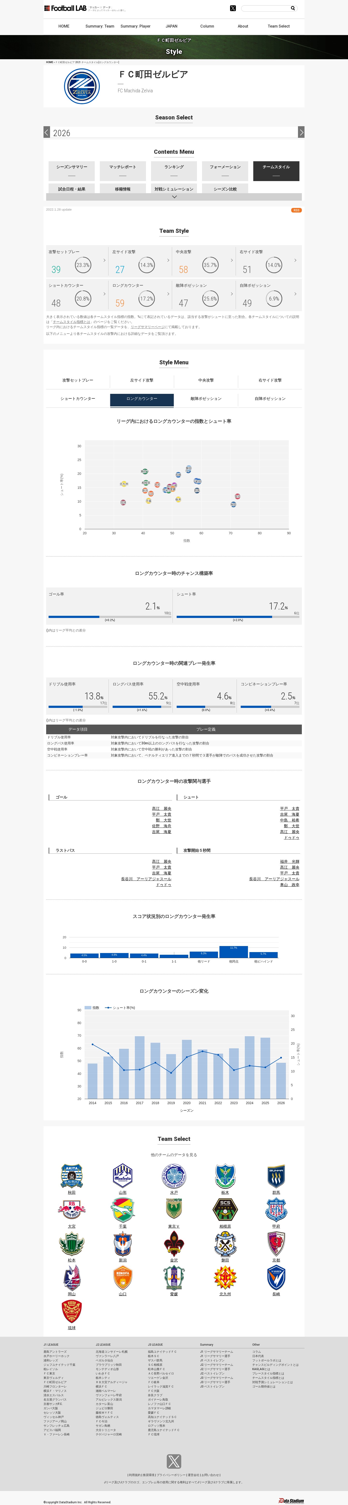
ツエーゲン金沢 (158, 1378)
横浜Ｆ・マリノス (55, 1391)
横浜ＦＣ (101, 1386)
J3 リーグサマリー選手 (215, 1382)
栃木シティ (103, 1378)
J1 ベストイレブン (212, 1360)
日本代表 (258, 1356)
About (243, 26)
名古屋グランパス (55, 1399)
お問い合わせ (210, 1475)
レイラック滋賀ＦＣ (161, 1386)
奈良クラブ (155, 1395)
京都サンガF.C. (53, 1404)
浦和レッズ (51, 1360)
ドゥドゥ (291, 837)
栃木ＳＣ (154, 1356)
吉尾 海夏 (161, 832)
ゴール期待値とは (264, 1386)
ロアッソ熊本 (156, 1425)
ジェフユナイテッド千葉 (59, 1364)
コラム (256, 1351)
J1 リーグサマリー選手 (215, 1356)
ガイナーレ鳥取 (158, 1399)
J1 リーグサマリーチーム (216, 1351)
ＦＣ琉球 (154, 1434)
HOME (63, 26)
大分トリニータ (106, 1430)
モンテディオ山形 (107, 1369)
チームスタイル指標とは (71, 322)
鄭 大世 (163, 820)
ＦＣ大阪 (154, 1391)
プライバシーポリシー (171, 1475)
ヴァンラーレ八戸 (107, 1356)
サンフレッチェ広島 (57, 1425)
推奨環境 (148, 1475)
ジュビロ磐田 (104, 1408)
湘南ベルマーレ (106, 1391)
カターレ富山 (104, 1404)
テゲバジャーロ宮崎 (109, 1434)
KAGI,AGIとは (261, 1369)
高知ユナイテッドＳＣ (162, 1417)
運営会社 (193, 1475)
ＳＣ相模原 (155, 1364)
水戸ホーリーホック (57, 1356)
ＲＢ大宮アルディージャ (112, 1382)
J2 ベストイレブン (212, 1373)
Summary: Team (100, 26)
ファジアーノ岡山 (55, 1421)
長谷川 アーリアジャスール (146, 879)
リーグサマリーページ (148, 327)
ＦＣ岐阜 (154, 1382)
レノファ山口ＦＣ (159, 1404)
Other (256, 1344)
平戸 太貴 (161, 814)
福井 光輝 (289, 861)
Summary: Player (136, 26)
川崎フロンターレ (55, 1386)
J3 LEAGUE (155, 1344)
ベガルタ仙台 (104, 1360)
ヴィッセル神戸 (54, 1417)
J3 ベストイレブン (212, 1386)
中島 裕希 (289, 820)
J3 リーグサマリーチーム (216, 1378)
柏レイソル (51, 1369)
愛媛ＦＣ (154, 1412)
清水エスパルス (54, 1395)
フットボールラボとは (266, 1360)
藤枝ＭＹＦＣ (104, 1412)
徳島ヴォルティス (107, 1417)
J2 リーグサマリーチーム (216, 1364)
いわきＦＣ (103, 1373)
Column (207, 26)
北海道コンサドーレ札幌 (112, 1351)
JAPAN (171, 26)
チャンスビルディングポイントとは (275, 1364)
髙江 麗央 (161, 808)
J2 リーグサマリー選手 (215, 1369)
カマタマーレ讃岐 (159, 1408)
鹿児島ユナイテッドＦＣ (164, 1430)
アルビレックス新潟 (109, 1399)
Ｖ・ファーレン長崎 (57, 1434)
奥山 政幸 (289, 884)
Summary (206, 1344)
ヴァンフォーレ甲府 (109, 1395)
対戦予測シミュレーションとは (272, 1382)
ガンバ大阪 (51, 1408)
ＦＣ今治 (101, 1421)
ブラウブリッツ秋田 (109, 1364)
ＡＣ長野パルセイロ (161, 1373)
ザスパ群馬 (155, 1360)
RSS (296, 210)
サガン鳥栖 (103, 1425)
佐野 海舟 (161, 826)
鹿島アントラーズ (55, 1351)
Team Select (279, 26)
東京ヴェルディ (54, 1378)
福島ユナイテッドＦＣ (162, 1351)
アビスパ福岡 (52, 1430)
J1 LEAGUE (51, 1344)
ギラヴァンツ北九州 (161, 1421)
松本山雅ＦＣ (156, 1369)
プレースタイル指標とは (268, 1373)
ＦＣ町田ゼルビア (55, 1382)
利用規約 (135, 1475)
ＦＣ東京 (49, 1373)
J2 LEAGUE (103, 1344)
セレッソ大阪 (52, 1412)
